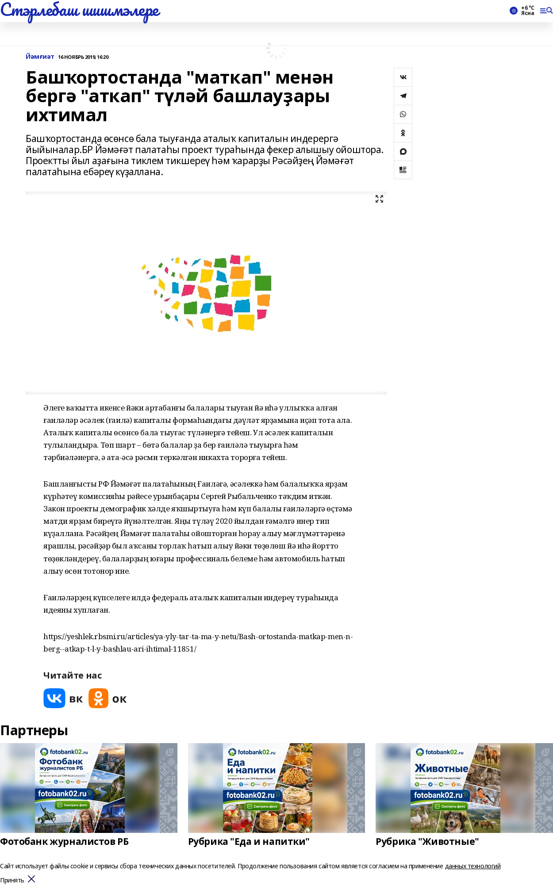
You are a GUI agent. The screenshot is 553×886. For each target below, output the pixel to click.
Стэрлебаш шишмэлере (79, 9)
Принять (12, 880)
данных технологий (473, 866)
